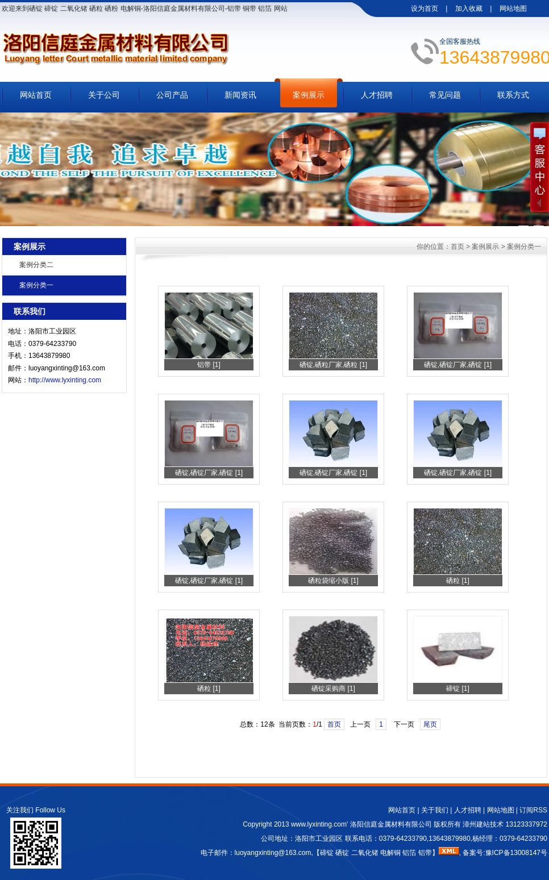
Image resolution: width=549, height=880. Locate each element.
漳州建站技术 (483, 824)
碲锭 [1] (457, 689)
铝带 (425, 853)
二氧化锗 (365, 853)
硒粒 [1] (457, 581)
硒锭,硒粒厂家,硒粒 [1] (333, 365)
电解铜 (390, 853)
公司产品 (172, 94)
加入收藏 (469, 8)
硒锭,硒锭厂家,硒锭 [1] (458, 365)
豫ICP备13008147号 (516, 853)
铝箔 (409, 853)
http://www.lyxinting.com (64, 380)
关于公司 (104, 94)
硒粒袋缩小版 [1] (333, 581)
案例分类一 (36, 285)
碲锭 (327, 853)
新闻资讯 (240, 94)
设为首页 (424, 8)
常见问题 (445, 94)
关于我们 (434, 810)
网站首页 (36, 94)
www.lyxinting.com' (320, 824)
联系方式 (513, 94)
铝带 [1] (209, 365)
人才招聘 (377, 94)
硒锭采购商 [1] (333, 689)
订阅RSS (533, 810)
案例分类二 (36, 265)
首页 (457, 247)
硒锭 (342, 853)
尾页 (430, 724)
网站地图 (513, 8)
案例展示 (309, 94)
